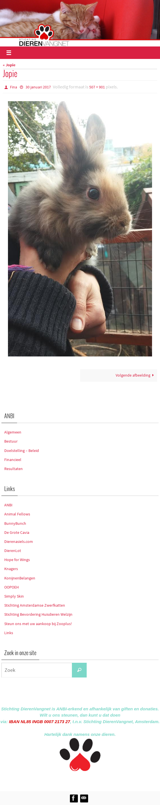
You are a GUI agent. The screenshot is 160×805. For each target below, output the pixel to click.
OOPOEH (11, 587)
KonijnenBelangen (19, 578)
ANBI (8, 504)
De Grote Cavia (16, 532)
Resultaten (13, 468)
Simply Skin (14, 596)
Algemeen (12, 432)
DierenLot (12, 550)
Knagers (11, 568)
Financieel (12, 459)
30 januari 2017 (38, 87)
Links (8, 632)
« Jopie (9, 65)
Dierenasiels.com (18, 541)
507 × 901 (97, 87)
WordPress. (106, 780)
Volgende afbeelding (136, 375)
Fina (13, 87)
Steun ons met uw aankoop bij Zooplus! (38, 623)
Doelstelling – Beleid (21, 450)
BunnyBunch (15, 523)
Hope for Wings (17, 559)
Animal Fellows (17, 514)
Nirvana (88, 780)
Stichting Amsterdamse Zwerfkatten (34, 605)
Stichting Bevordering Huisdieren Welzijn (38, 614)
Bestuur (11, 441)
